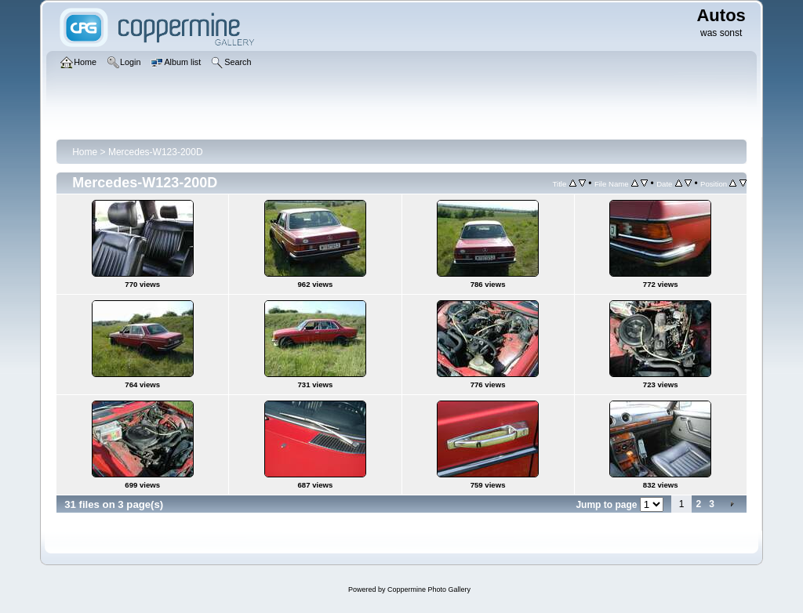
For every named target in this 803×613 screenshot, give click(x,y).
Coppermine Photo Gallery (429, 589)
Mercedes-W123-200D (155, 152)
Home (84, 152)
